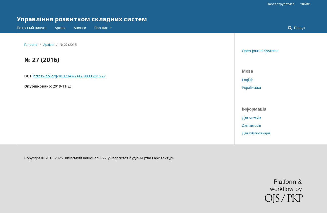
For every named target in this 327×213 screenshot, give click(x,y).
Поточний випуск (32, 27)
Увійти (305, 4)
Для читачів (251, 118)
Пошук (299, 27)
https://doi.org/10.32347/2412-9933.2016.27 (69, 76)
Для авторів (251, 125)
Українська (251, 87)
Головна (30, 44)
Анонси (80, 27)
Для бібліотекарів (256, 133)
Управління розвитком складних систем (82, 19)
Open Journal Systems (260, 50)
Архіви (60, 27)
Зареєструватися (280, 4)
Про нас (101, 27)
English (247, 79)
